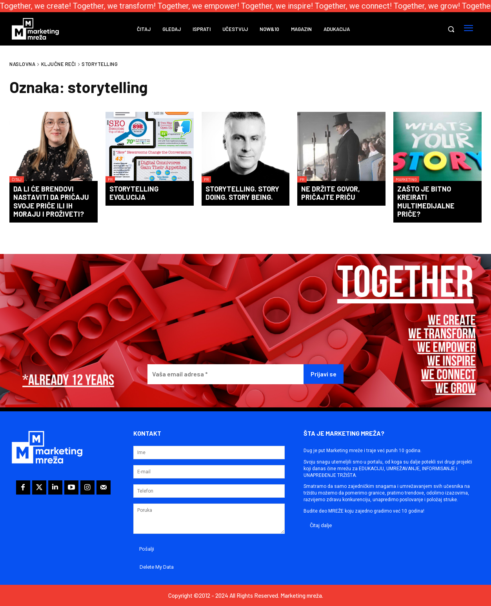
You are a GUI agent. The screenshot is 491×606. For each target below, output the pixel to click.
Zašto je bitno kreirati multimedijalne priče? (426, 201)
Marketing (406, 179)
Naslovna (22, 64)
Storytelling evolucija (133, 193)
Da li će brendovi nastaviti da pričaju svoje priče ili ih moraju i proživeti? (51, 201)
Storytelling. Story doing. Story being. (242, 193)
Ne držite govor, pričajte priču (330, 193)
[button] (451, 29)
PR (110, 179)
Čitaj (17, 179)
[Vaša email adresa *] (225, 374)
